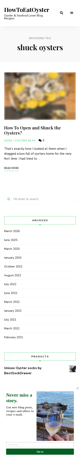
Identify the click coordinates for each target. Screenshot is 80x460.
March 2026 (12, 231)
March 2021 (12, 328)
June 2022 (10, 293)
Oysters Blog (25, 140)
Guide (8, 140)
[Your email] (40, 444)
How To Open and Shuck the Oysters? (32, 130)
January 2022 (12, 311)
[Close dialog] (77, 388)
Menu (72, 13)
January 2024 (12, 258)
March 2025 (12, 249)
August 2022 (12, 275)
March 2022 (12, 302)
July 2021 (10, 320)
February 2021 (13, 337)
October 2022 (13, 266)
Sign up (40, 451)
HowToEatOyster (26, 9)
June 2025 (10, 240)
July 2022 (10, 284)
